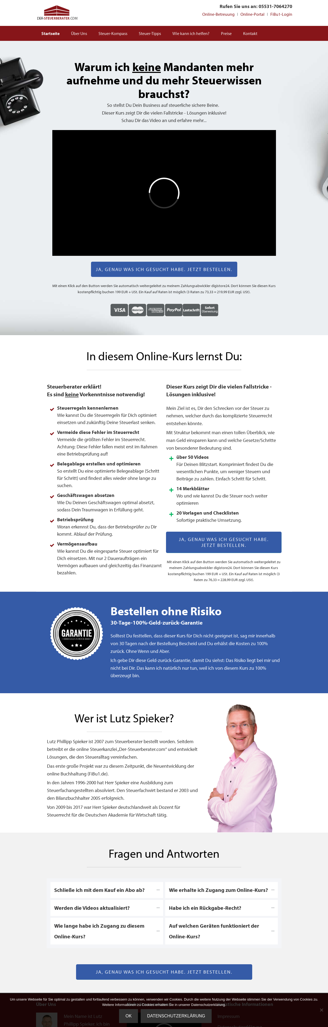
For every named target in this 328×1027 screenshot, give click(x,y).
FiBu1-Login (281, 14)
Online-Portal (252, 14)
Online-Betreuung (218, 14)
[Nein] (321, 1010)
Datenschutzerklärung (176, 1016)
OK (128, 1016)
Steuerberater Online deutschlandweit (57, 13)
